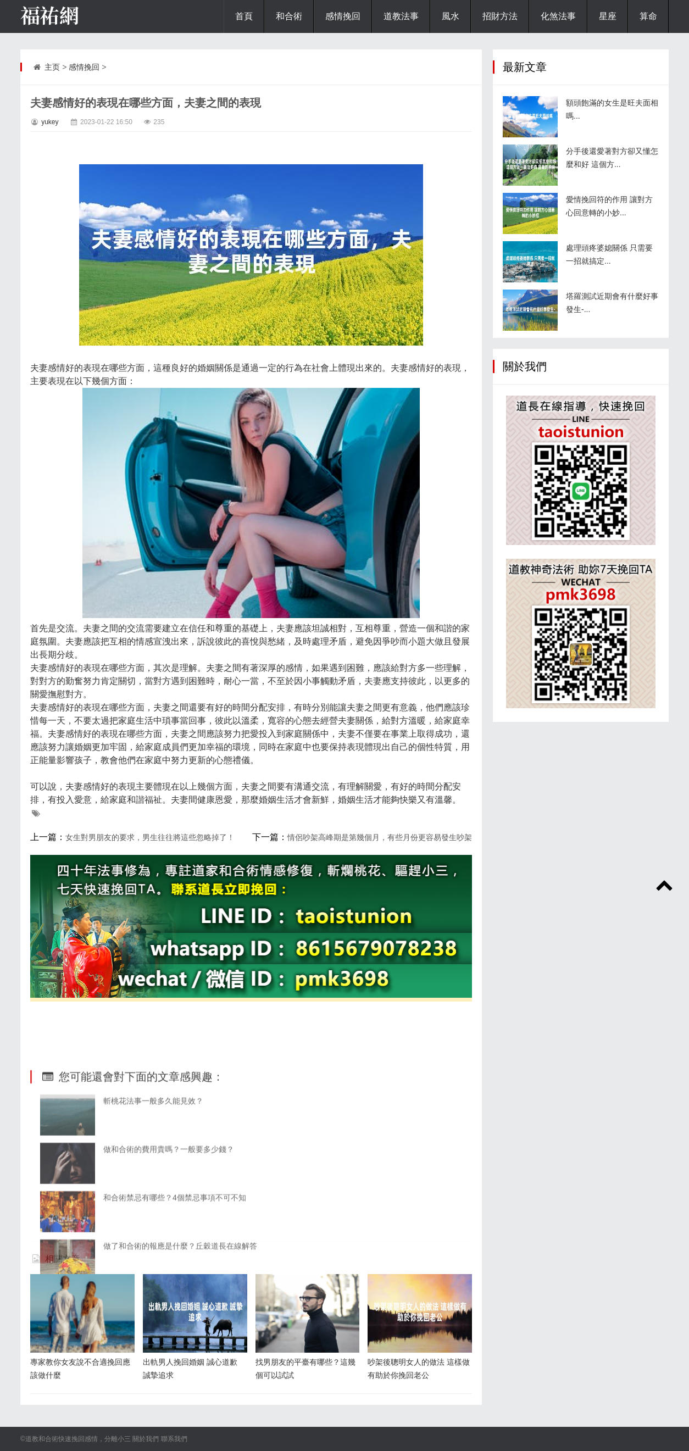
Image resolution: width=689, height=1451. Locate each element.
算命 (648, 16)
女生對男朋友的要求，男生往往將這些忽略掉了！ (150, 837)
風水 (450, 16)
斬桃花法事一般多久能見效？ (153, 1170)
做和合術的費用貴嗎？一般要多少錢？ (168, 1218)
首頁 (244, 16)
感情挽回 (342, 16)
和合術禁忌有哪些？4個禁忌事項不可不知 (174, 1267)
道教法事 (401, 16)
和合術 (289, 16)
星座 (607, 16)
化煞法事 (558, 16)
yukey (49, 122)
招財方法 (500, 16)
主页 (52, 67)
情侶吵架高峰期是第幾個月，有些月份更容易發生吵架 (379, 837)
